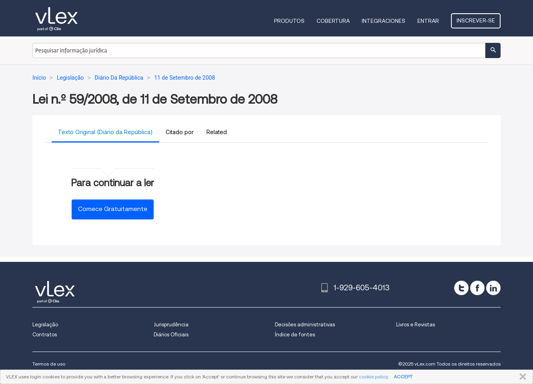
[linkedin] (493, 288)
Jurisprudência (171, 325)
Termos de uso (48, 363)
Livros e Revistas (415, 325)
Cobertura (333, 21)
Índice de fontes (295, 335)
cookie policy (373, 376)
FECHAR (521, 377)
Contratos (44, 335)
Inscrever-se (476, 20)
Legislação (45, 325)
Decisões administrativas (305, 325)
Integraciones (383, 21)
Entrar (428, 21)
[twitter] (461, 288)
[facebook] (477, 288)
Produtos (289, 21)
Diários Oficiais (171, 335)
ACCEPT (403, 376)
